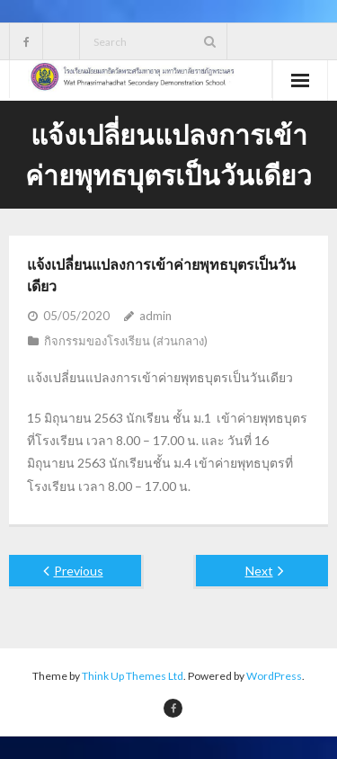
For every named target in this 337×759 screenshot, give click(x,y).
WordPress (274, 676)
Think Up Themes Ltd (132, 676)
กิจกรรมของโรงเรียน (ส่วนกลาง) (126, 341)
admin (155, 315)
